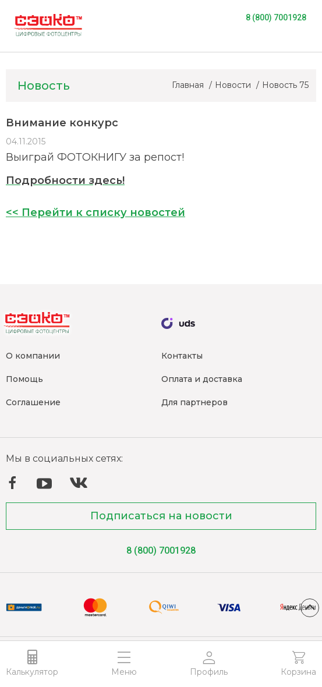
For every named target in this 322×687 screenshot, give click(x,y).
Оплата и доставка (201, 379)
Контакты (182, 355)
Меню (124, 672)
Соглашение (33, 402)
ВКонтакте (78, 482)
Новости (234, 85)
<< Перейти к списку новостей (95, 212)
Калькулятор (32, 672)
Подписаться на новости (161, 515)
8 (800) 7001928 (276, 17)
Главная (189, 85)
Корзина (298, 672)
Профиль (209, 672)
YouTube (44, 483)
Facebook (12, 482)
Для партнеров (194, 402)
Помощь (24, 379)
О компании (33, 355)
